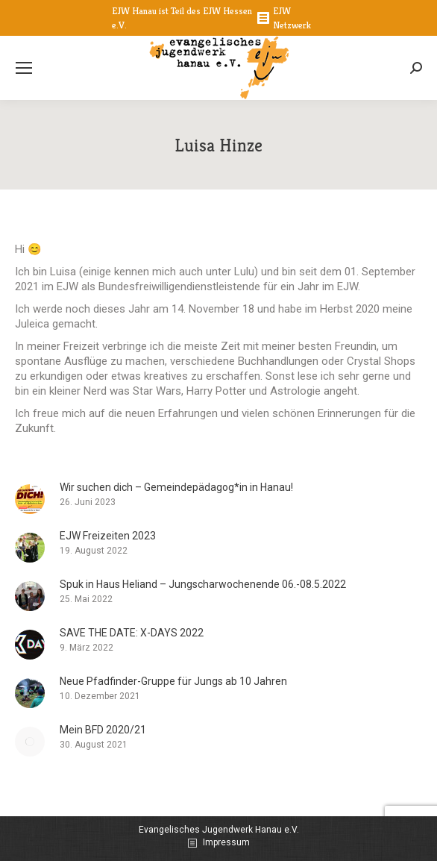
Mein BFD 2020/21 (103, 730)
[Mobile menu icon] (24, 68)
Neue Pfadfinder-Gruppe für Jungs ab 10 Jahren (173, 681)
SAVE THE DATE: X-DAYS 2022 (132, 633)
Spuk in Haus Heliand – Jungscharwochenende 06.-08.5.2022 (203, 584)
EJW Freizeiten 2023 (108, 536)
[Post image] (30, 499)
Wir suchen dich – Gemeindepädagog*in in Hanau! (176, 487)
